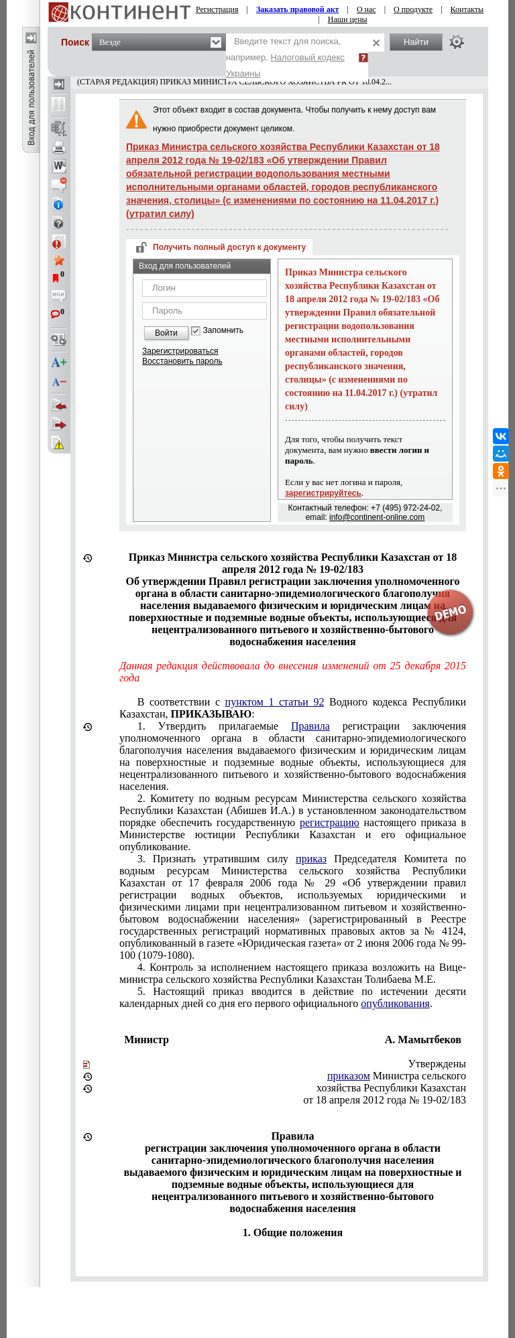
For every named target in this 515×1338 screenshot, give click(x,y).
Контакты (467, 9)
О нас (366, 9)
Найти (416, 42)
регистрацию (329, 822)
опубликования (395, 1003)
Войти (166, 333)
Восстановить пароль (182, 361)
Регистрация (217, 9)
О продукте (413, 9)
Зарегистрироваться (180, 351)
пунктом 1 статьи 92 (275, 702)
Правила (310, 726)
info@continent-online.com (376, 517)
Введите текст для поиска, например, (285, 57)
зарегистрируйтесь (323, 493)
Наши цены (347, 19)
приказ (311, 858)
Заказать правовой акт (297, 9)
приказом (348, 1075)
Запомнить (223, 330)
